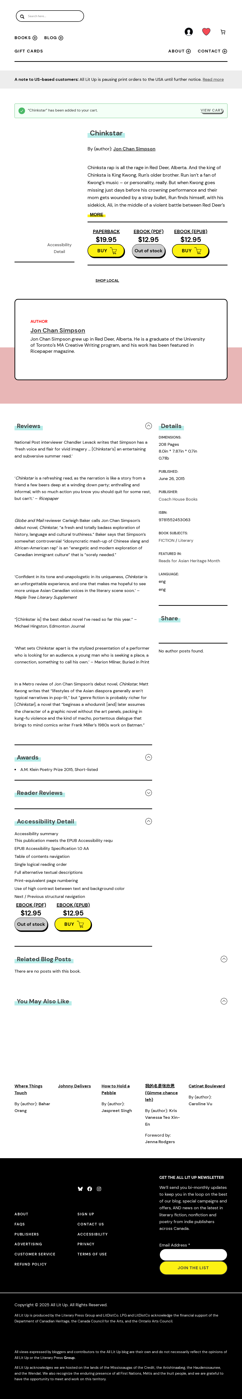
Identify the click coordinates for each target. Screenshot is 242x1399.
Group (69, 1357)
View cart (212, 110)
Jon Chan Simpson (134, 149)
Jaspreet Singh (117, 1110)
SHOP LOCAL (107, 280)
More (96, 214)
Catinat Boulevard (207, 1086)
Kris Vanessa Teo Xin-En (162, 1117)
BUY (102, 251)
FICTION (166, 540)
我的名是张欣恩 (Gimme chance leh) (161, 1092)
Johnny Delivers (74, 1086)
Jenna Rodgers (160, 1142)
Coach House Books (178, 499)
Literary (185, 540)
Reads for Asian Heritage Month (189, 561)
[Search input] (50, 16)
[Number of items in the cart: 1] (223, 33)
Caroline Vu (200, 1104)
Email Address (174, 1245)
